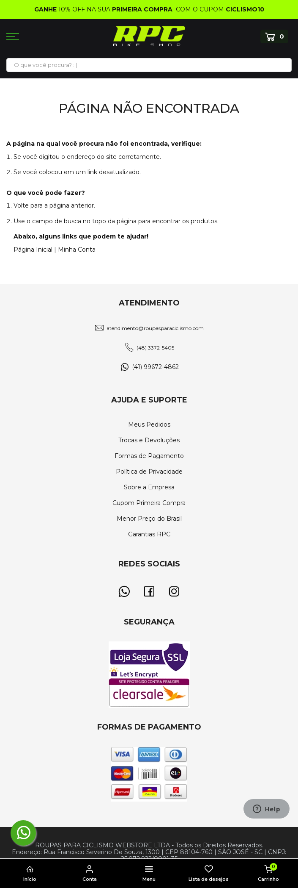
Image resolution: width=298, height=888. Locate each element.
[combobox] (149, 64)
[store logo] (149, 36)
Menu (149, 873)
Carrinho (268, 872)
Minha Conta (77, 249)
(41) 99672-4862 (155, 367)
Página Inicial (33, 249)
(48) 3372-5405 (155, 347)
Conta (89, 873)
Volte (21, 205)
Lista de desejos (208, 873)
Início (29, 873)
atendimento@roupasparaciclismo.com (155, 328)
